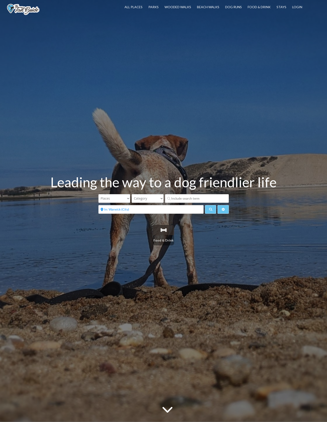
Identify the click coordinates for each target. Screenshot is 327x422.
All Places (133, 7)
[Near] (151, 209)
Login (297, 7)
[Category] (148, 198)
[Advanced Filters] (223, 209)
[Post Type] (114, 198)
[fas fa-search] (210, 209)
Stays (281, 7)
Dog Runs (233, 7)
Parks (153, 7)
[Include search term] (197, 198)
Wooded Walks (178, 7)
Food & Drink (259, 7)
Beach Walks (208, 7)
